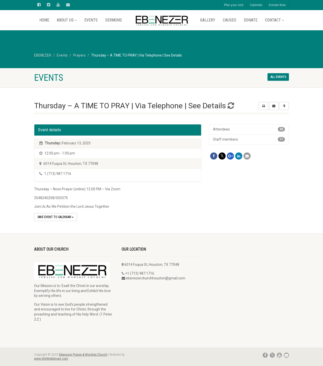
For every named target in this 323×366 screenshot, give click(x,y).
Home (44, 20)
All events (278, 77)
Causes (229, 20)
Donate (250, 20)
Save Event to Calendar (55, 217)
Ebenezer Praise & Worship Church (83, 354)
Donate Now (277, 5)
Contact (274, 20)
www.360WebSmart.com (51, 358)
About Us (67, 20)
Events (91, 20)
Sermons (113, 20)
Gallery (207, 20)
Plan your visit (234, 5)
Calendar (256, 5)
